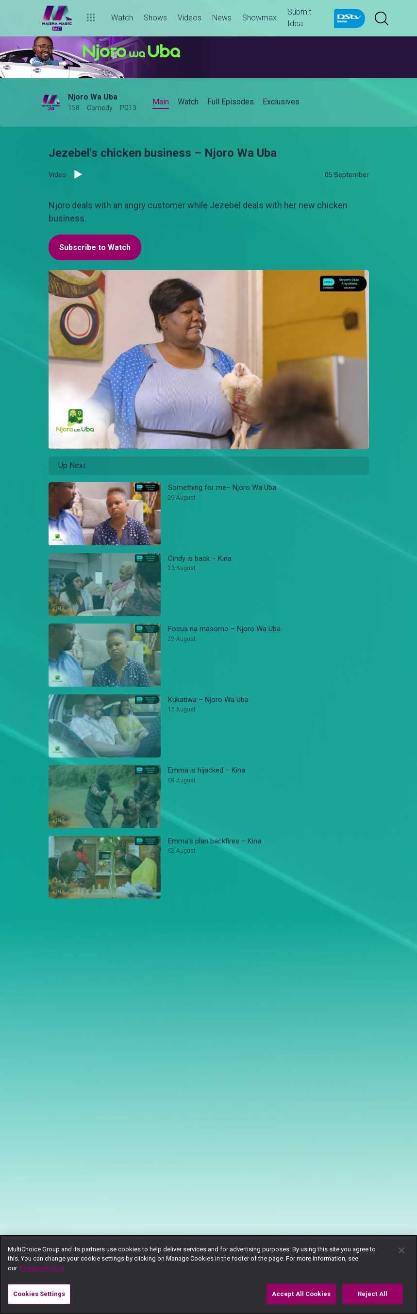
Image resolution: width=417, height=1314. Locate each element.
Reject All (372, 1293)
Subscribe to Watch (95, 247)
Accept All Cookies (301, 1293)
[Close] (401, 1250)
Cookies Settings (39, 1293)
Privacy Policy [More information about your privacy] (41, 1268)
